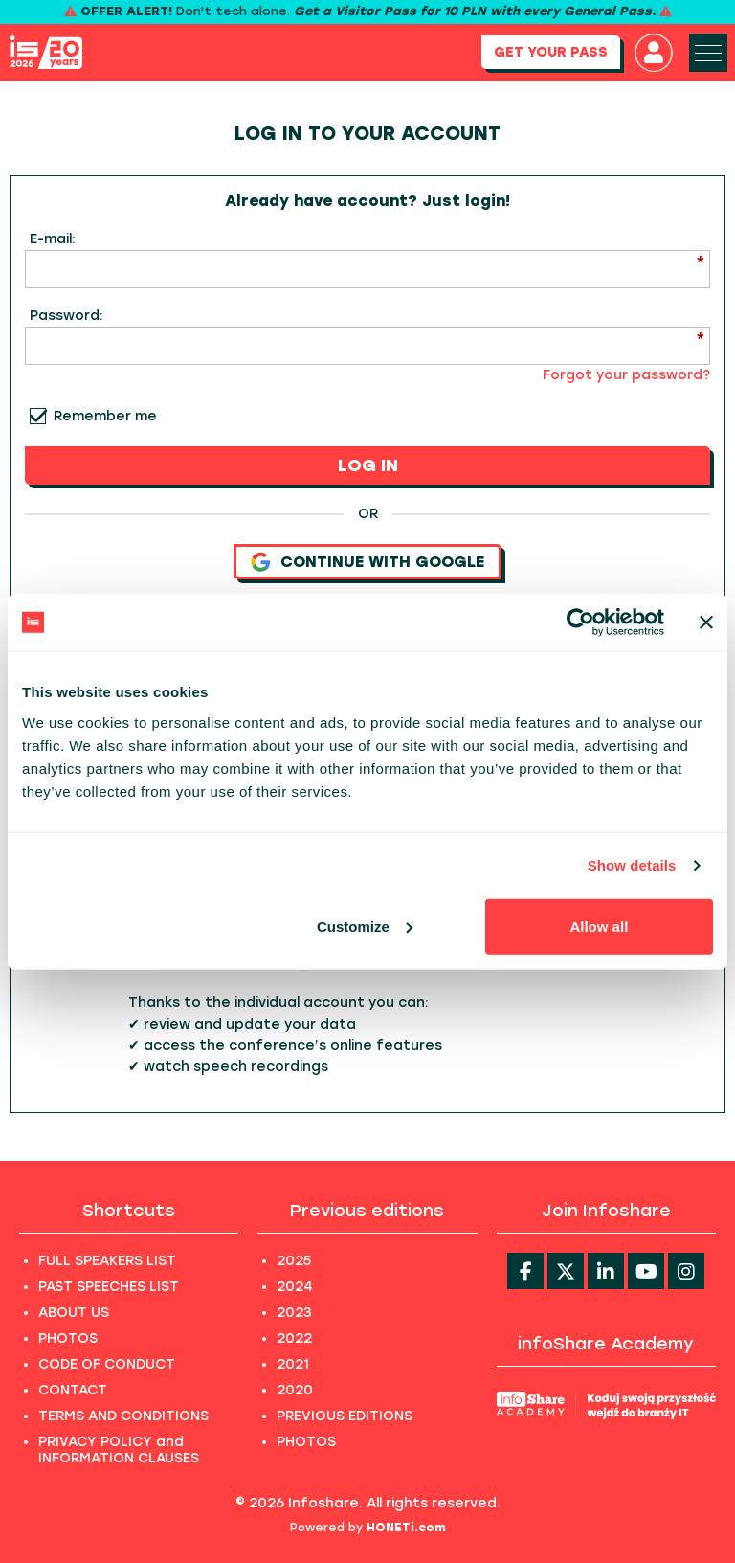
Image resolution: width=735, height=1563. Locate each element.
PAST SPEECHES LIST (108, 1287)
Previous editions (367, 1210)
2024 (295, 1287)
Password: (66, 315)
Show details (632, 865)
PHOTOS (68, 1338)
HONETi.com (406, 1527)
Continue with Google (367, 562)
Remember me (105, 416)
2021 (293, 1364)
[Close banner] (706, 622)
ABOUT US (73, 1312)
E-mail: (53, 239)
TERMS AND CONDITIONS (123, 1416)
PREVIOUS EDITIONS (344, 1416)
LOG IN (368, 465)
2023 (294, 1312)
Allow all (598, 925)
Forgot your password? (626, 375)
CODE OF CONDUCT (106, 1364)
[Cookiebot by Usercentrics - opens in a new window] (580, 622)
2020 (295, 1390)
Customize (364, 925)
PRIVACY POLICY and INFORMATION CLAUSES (118, 1450)
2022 (294, 1338)
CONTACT (72, 1390)
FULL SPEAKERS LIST (107, 1261)
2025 (294, 1261)
